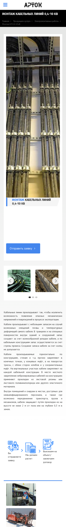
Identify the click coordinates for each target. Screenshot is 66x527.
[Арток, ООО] (33, 4)
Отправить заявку (23, 248)
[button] (29, 297)
